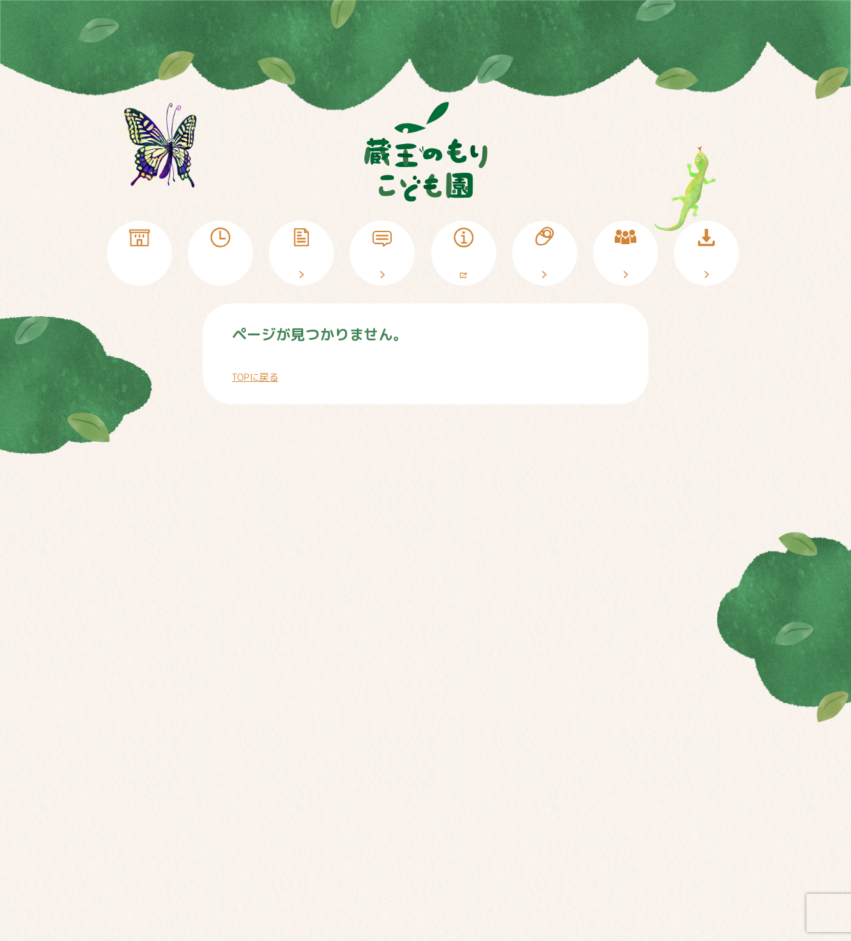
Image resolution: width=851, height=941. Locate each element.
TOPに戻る (255, 377)
